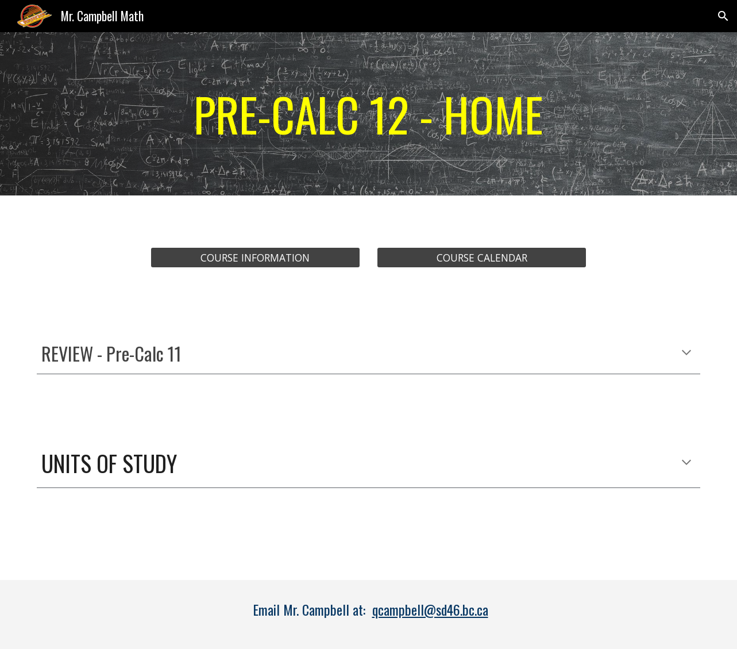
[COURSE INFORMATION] (255, 257)
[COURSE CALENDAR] (481, 257)
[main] (368, 114)
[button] (723, 16)
